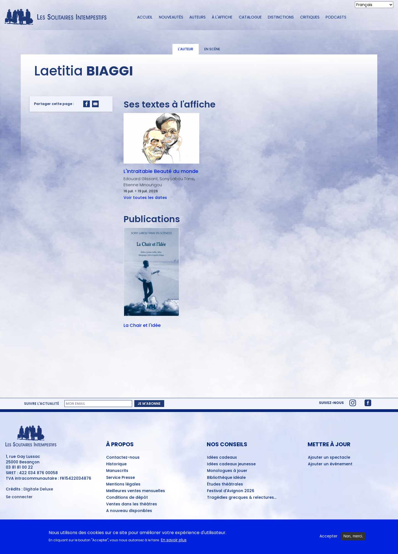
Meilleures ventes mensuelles (135, 491)
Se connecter (19, 497)
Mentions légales (123, 484)
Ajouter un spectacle (329, 457)
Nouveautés (171, 17)
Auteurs (197, 17)
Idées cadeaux (222, 457)
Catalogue (250, 17)
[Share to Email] (95, 104)
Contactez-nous (123, 457)
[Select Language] (374, 4)
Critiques (310, 17)
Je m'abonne (149, 403)
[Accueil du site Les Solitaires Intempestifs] (57, 17)
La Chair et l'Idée (142, 326)
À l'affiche (222, 17)
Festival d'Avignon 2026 (230, 491)
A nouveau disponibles (129, 510)
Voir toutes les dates (145, 197)
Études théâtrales (225, 484)
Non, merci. (353, 536)
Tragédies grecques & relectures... (241, 497)
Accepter (328, 536)
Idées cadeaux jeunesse (231, 464)
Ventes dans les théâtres (131, 504)
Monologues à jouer (227, 470)
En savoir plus (174, 540)
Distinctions (281, 17)
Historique (116, 464)
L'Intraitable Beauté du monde (161, 171)
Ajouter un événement (330, 464)
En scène (212, 49)
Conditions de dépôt (127, 497)
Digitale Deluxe (38, 489)
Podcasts (336, 17)
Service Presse (120, 477)
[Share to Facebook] (86, 104)
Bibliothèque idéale (226, 477)
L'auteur (185, 49)
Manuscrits (117, 470)
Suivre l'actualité (41, 404)
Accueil (145, 17)
